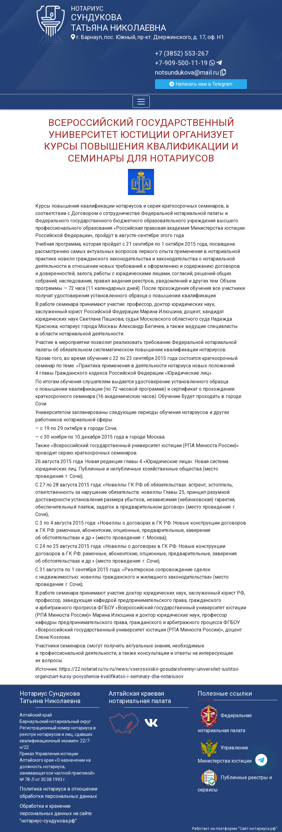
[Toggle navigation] (141, 102)
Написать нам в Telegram (200, 84)
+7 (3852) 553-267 (182, 53)
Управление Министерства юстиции (225, 751)
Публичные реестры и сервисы (235, 781)
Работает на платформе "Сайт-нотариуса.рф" (234, 828)
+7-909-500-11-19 (188, 63)
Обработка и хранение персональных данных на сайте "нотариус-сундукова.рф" (56, 813)
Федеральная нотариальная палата (225, 719)
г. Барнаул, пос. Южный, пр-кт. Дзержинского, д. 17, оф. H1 (147, 37)
